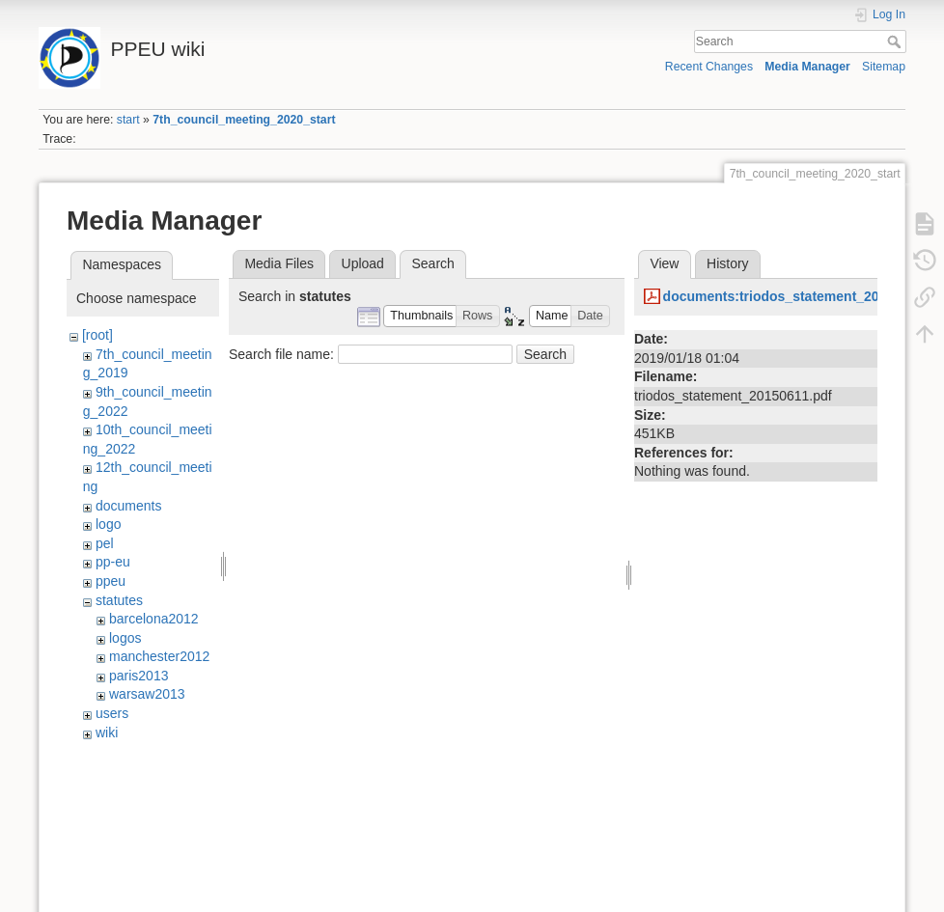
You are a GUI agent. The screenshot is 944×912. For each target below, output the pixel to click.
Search (896, 41)
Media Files (279, 263)
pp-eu (113, 561)
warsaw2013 (147, 694)
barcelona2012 (154, 618)
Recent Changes (709, 66)
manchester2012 (159, 656)
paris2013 (139, 675)
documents (128, 505)
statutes (119, 600)
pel (105, 543)
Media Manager (807, 66)
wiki (107, 732)
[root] (97, 335)
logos (125, 638)
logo (108, 524)
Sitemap (883, 66)
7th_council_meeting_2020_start (244, 119)
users (112, 713)
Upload (363, 263)
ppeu (110, 581)
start (128, 119)
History (728, 263)
